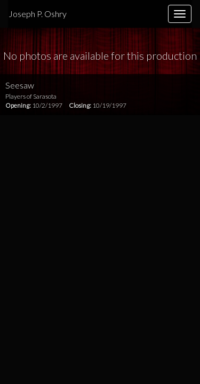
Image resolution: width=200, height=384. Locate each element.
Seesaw (19, 85)
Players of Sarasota (31, 96)
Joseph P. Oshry (38, 14)
